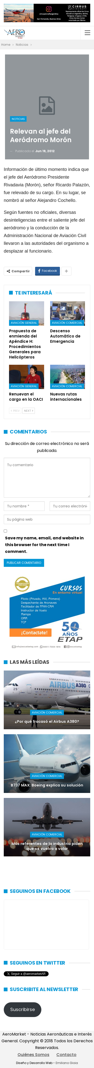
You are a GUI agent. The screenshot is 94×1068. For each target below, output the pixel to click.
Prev (15, 411)
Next (28, 411)
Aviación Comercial (67, 323)
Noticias (18, 119)
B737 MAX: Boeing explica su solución (47, 785)
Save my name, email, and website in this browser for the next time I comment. (44, 544)
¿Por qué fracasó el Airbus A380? (47, 721)
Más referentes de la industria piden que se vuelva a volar (47, 846)
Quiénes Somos (33, 1055)
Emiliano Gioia (67, 1063)
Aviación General (24, 323)
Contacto (66, 1055)
